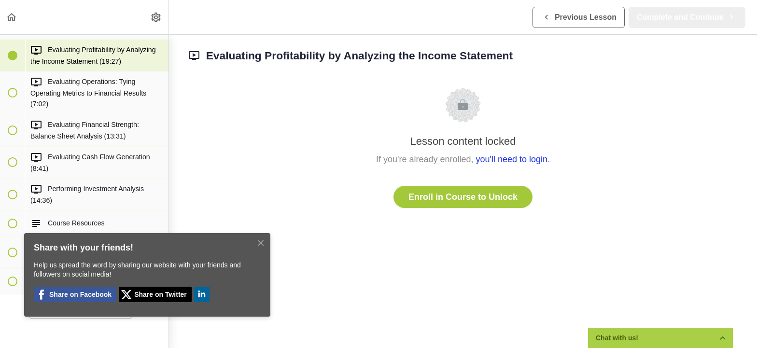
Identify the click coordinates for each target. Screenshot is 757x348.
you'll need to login (512, 159)
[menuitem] (156, 17)
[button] (12, 17)
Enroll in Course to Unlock (463, 197)
